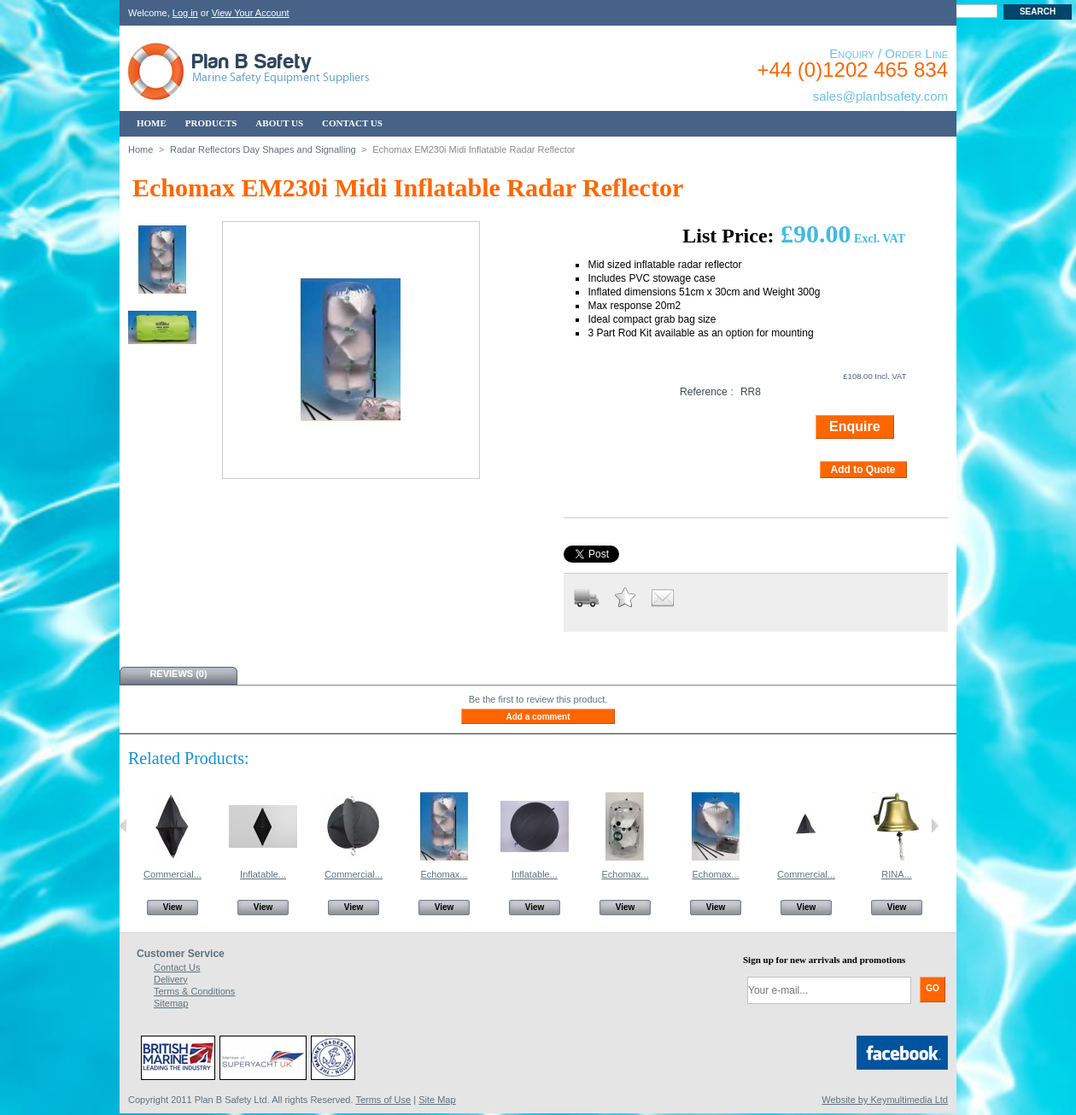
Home (140, 149)
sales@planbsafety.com (880, 96)
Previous (123, 825)
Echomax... (443, 874)
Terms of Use (383, 1100)
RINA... (896, 874)
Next (935, 825)
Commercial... (172, 874)
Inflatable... (263, 874)
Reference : (707, 392)
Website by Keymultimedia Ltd (885, 1100)
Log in (185, 13)
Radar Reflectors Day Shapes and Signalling (263, 149)
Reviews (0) (178, 673)
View (173, 907)
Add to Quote (863, 470)
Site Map (436, 1100)
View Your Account (250, 13)
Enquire (854, 426)
